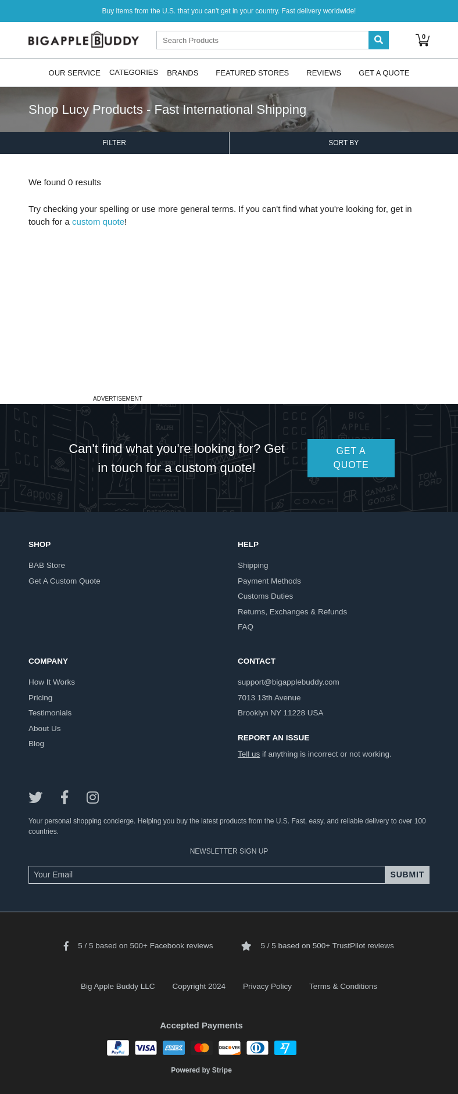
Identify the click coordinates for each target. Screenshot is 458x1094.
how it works (51, 682)
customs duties (265, 596)
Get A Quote (384, 72)
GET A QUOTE (351, 458)
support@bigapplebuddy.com (288, 682)
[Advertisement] (229, 310)
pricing (40, 697)
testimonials (49, 712)
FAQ (245, 626)
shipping (253, 565)
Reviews (323, 72)
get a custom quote (64, 581)
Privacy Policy (267, 986)
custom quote (98, 221)
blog (36, 743)
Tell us (249, 754)
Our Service (75, 72)
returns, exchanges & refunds (292, 611)
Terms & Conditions (343, 986)
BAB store (46, 565)
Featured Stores (252, 72)
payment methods (269, 581)
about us (44, 728)
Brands (182, 72)
